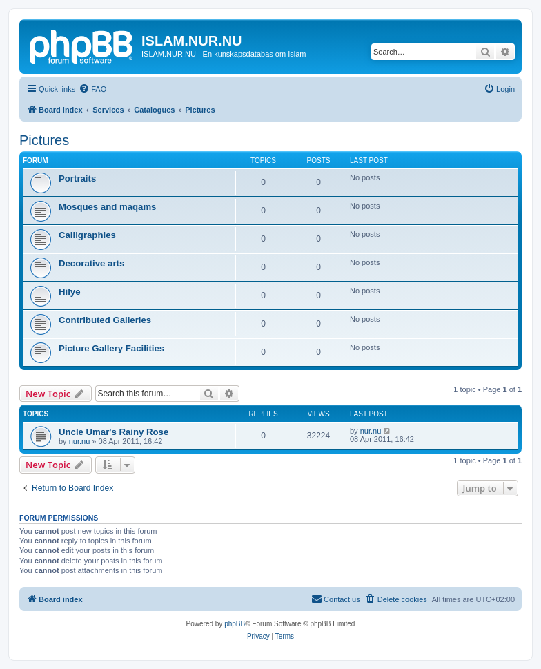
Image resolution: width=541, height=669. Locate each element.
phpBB (234, 624)
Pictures (44, 140)
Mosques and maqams (107, 207)
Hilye (70, 292)
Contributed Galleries (105, 320)
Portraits (77, 178)
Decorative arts (91, 263)
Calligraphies (87, 235)
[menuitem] (92, 89)
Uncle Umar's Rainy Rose (113, 432)
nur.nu (79, 441)
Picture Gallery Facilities (111, 348)
